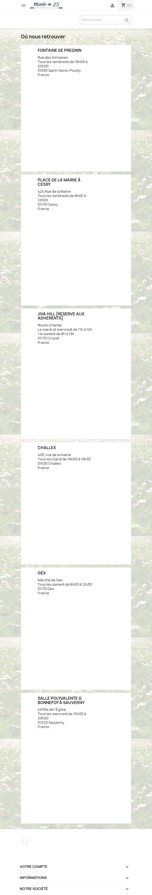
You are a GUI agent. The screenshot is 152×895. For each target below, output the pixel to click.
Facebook (24, 841)
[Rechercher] (105, 19)
